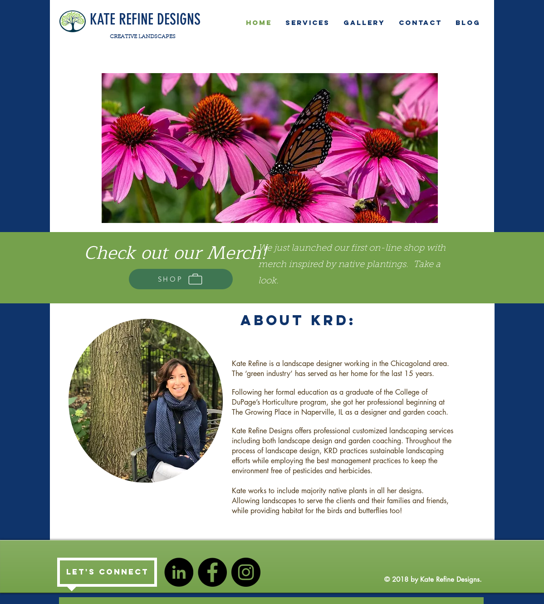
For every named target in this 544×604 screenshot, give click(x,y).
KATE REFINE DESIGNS (145, 19)
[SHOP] (181, 279)
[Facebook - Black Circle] (212, 572)
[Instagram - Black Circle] (245, 572)
